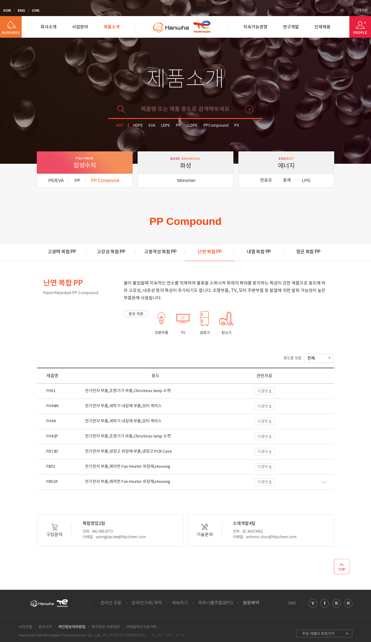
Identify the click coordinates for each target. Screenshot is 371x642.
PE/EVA (56, 180)
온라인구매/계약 (147, 603)
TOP (341, 566)
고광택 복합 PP (62, 252)
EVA (152, 126)
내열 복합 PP (259, 252)
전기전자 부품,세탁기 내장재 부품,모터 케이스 (123, 406)
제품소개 (112, 27)
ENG (21, 10)
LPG (306, 180)
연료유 (266, 180)
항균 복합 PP (308, 252)
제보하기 (180, 603)
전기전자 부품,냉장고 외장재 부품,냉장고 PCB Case (128, 451)
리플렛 (263, 391)
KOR (7, 10)
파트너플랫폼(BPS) (215, 603)
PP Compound (105, 180)
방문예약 (251, 603)
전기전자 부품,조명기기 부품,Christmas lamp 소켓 (128, 391)
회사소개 (49, 27)
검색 (249, 109)
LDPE (165, 126)
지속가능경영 (255, 27)
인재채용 (322, 27)
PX (236, 126)
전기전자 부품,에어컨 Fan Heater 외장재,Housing (127, 466)
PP (178, 126)
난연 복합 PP (210, 252)
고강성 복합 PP (111, 252)
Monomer (186, 180)
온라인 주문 (111, 603)
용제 (287, 180)
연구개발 (291, 27)
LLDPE (192, 126)
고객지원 (361, 10)
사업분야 (80, 27)
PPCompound (215, 126)
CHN (35, 10)
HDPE (138, 126)
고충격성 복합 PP (160, 252)
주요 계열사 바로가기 (318, 634)
